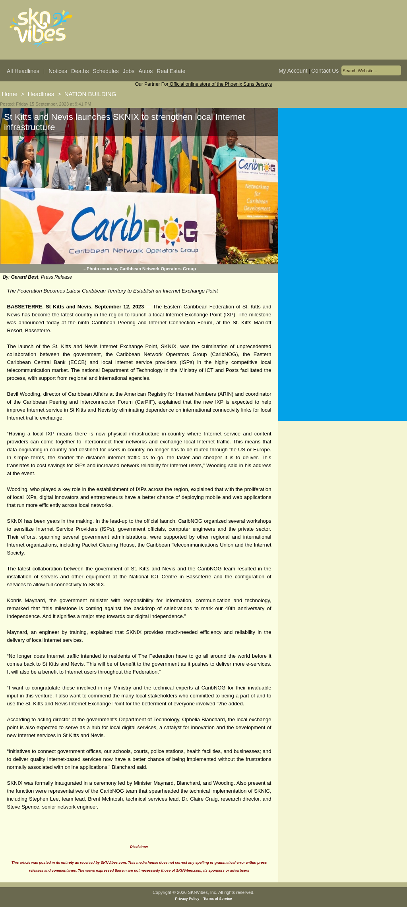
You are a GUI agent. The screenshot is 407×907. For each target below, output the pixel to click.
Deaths (80, 71)
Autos (145, 71)
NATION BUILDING (90, 94)
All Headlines (23, 71)
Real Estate (171, 71)
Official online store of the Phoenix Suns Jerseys (220, 84)
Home (9, 94)
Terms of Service (218, 899)
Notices (57, 71)
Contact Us (325, 70)
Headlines (41, 94)
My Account (293, 70)
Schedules (105, 71)
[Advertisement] (342, 186)
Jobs (129, 71)
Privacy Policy (187, 899)
